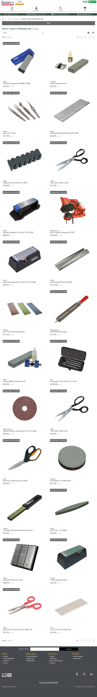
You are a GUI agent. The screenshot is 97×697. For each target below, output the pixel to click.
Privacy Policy (76, 658)
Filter (48, 23)
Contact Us (5, 660)
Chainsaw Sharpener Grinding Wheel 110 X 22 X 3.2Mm (19, 431)
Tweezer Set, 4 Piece (9, 133)
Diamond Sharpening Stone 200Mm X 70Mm (16, 83)
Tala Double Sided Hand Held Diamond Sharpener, (18, 530)
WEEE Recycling (30, 660)
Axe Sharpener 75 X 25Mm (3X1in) (60, 480)
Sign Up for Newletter (8, 658)
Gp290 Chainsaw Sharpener (58, 331)
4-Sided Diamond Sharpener (59, 580)
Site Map (52, 656)
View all (10, 37)
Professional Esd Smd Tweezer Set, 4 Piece (63, 381)
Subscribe (68, 649)
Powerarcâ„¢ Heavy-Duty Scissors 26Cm (15, 480)
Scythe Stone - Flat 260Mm (58, 530)
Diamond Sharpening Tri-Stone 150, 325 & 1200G (18, 232)
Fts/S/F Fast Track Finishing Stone (60, 629)
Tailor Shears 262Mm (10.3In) (59, 183)
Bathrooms (52, 663)
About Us (5, 656)
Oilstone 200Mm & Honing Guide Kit (14, 381)
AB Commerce (91, 686)
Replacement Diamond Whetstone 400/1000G (64, 133)
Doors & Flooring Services (56, 660)
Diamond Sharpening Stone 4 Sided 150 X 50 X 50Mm (19, 282)
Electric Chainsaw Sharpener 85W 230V (62, 232)
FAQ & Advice (53, 658)
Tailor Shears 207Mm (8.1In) (58, 431)
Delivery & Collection (31, 656)
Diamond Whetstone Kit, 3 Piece (13, 580)
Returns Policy (30, 658)
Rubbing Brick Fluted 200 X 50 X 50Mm (15, 183)
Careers (5, 663)
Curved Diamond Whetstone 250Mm (61, 282)
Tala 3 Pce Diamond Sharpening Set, (14, 331)
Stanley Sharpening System (58, 83)
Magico (79, 686)
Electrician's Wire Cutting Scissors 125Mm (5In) (17, 629)
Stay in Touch (24, 649)
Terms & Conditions (77, 656)
